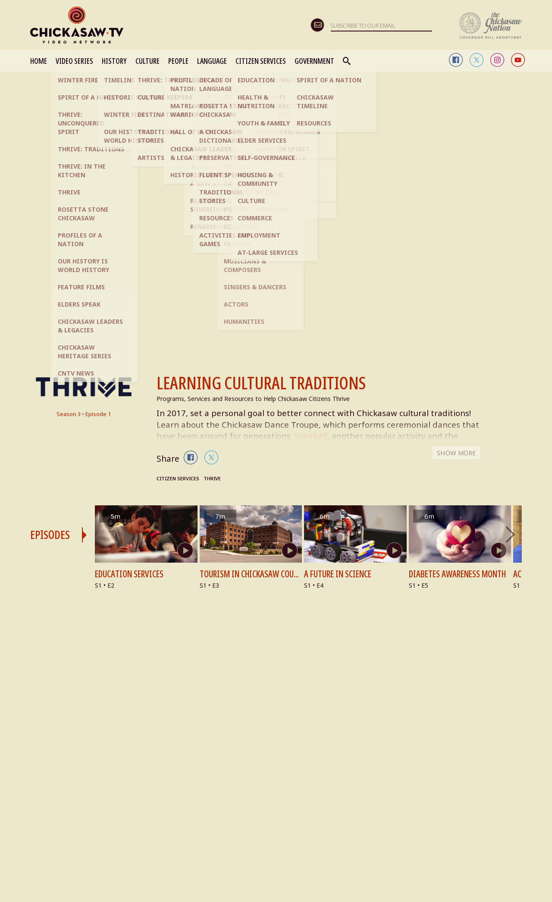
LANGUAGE (212, 61)
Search (347, 61)
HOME (38, 61)
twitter (476, 60)
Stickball (331, 436)
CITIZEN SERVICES (260, 61)
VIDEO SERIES (74, 61)
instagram (497, 60)
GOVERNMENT (314, 61)
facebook (456, 60)
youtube (518, 60)
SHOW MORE (454, 457)
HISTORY (114, 61)
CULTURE (147, 61)
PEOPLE (178, 61)
